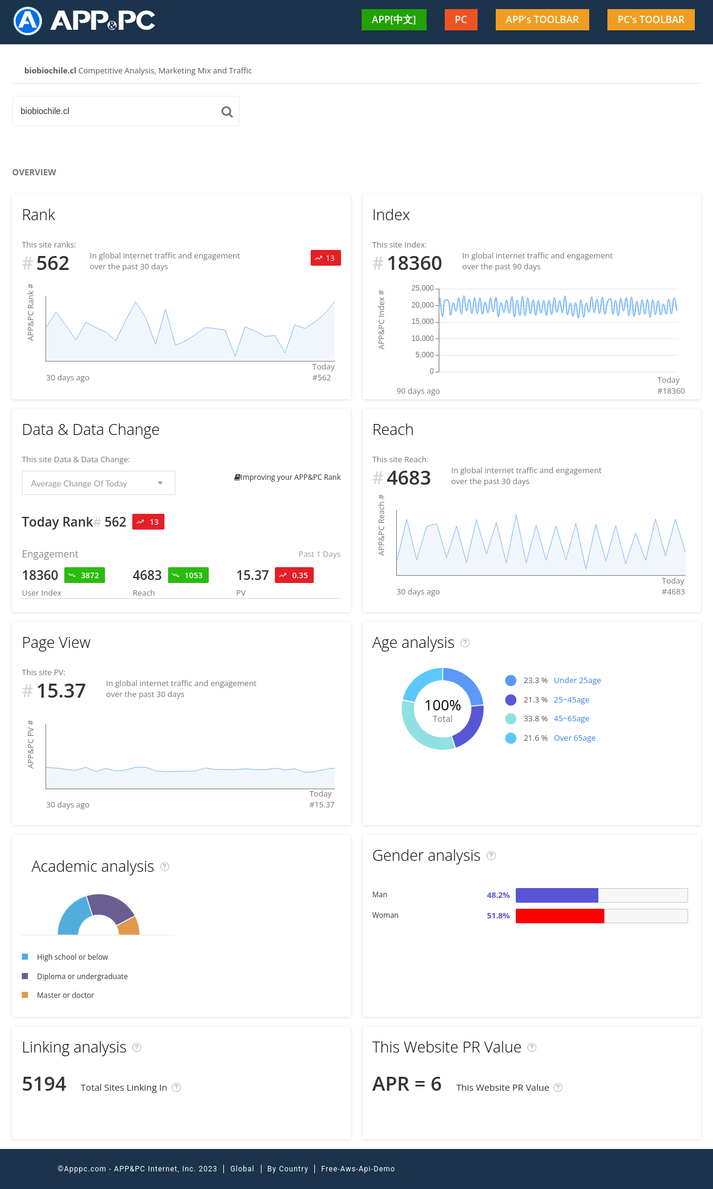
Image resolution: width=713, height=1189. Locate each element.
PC (461, 19)
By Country (288, 1169)
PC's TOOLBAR (651, 19)
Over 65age (575, 737)
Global (242, 1169)
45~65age (572, 718)
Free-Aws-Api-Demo (358, 1169)
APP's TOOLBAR (542, 19)
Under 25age (577, 680)
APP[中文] (394, 19)
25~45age (572, 699)
